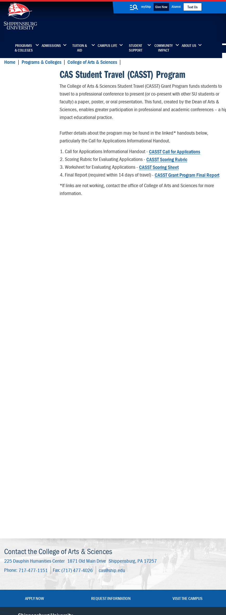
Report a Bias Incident (77, 592)
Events (89, 541)
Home (9, 62)
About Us (189, 45)
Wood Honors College (29, 384)
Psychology (19, 311)
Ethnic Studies (22, 199)
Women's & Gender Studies (28, 339)
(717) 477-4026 (76, 463)
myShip (146, 6)
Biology (16, 102)
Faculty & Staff (184, 508)
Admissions (51, 45)
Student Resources (27, 395)
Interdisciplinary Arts (28, 250)
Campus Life (107, 45)
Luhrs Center (138, 519)
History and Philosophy (30, 240)
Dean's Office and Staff (31, 374)
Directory (91, 508)
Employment (94, 552)
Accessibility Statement (182, 533)
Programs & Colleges (24, 48)
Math (14, 270)
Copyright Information (118, 587)
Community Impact (163, 48)
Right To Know (150, 587)
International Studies (28, 260)
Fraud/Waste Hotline (118, 597)
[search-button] (134, 7)
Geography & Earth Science (27, 212)
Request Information (111, 491)
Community (137, 508)
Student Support (135, 48)
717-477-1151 (32, 463)
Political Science (24, 301)
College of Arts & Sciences (92, 62)
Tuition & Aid (79, 48)
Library (90, 519)
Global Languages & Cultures (28, 227)
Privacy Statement (66, 587)
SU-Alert (135, 541)
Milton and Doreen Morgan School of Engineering (26, 173)
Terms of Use (91, 587)
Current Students (142, 552)
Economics (19, 158)
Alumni (176, 6)
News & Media (96, 530)
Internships (19, 425)
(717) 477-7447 (30, 528)
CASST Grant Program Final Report (186, 174)
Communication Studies (31, 138)
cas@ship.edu (111, 463)
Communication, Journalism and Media (30, 125)
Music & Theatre (24, 281)
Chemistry (18, 112)
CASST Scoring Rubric (166, 158)
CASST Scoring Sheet (158, 166)
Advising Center (24, 405)
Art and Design (23, 92)
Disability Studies (25, 148)
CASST (12, 75)
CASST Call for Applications (174, 150)
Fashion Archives (142, 530)
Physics (16, 291)
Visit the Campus (188, 491)
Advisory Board (23, 415)
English (16, 189)
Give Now (161, 6)
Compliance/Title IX (113, 592)
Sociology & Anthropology (21, 324)
